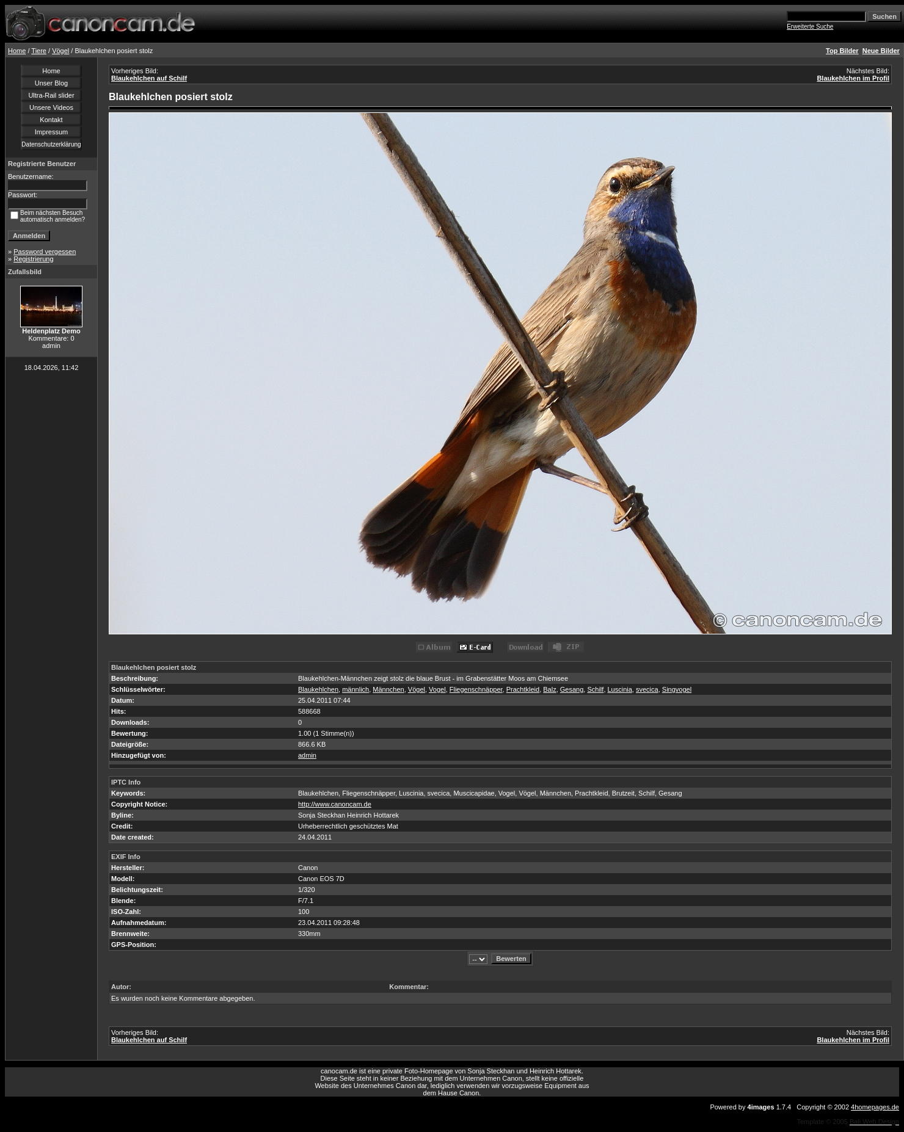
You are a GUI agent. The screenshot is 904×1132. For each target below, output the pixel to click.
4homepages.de (875, 1107)
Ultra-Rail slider (51, 95)
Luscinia (620, 689)
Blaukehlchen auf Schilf (149, 78)
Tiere (38, 50)
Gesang (572, 689)
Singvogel (676, 689)
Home (17, 50)
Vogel (437, 689)
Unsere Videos (51, 107)
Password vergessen (44, 251)
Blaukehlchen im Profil (853, 78)
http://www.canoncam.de (334, 804)
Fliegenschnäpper (476, 689)
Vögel (60, 50)
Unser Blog (51, 83)
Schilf (595, 689)
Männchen (388, 689)
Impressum (51, 132)
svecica (647, 689)
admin (307, 755)
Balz (549, 689)
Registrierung (33, 259)
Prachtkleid (522, 689)
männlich (355, 689)
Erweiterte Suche (810, 26)
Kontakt (51, 119)
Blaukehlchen (318, 689)
